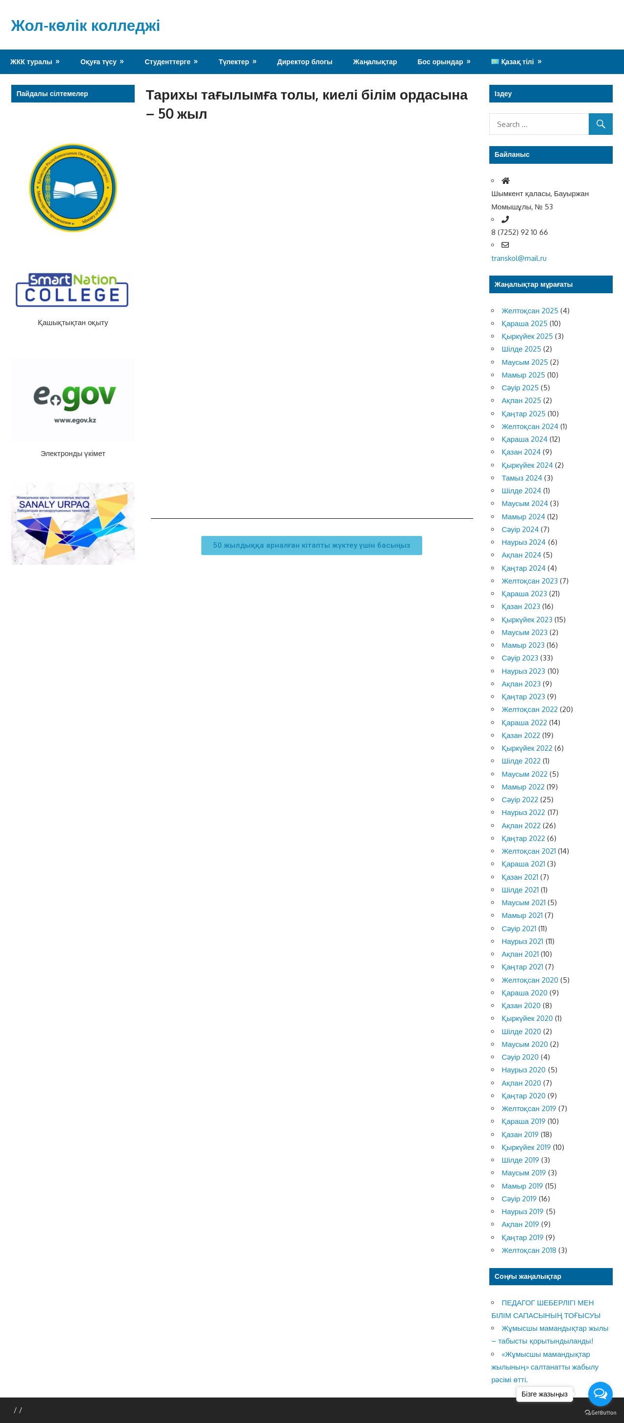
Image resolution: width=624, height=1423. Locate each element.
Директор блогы (305, 61)
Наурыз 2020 (524, 1069)
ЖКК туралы (31, 61)
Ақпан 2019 (520, 1224)
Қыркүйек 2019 (526, 1147)
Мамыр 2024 (523, 516)
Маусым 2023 (525, 632)
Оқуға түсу (98, 61)
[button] (311, 545)
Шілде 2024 (521, 490)
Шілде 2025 (521, 349)
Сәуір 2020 (520, 1057)
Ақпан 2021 (520, 954)
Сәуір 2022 (520, 799)
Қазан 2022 (521, 735)
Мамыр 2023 (523, 645)
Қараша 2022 (524, 722)
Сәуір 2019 (519, 1198)
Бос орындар (440, 61)
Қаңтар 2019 (523, 1237)
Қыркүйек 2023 (527, 619)
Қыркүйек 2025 (527, 336)
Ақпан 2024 (521, 554)
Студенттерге (167, 61)
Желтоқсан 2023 (529, 580)
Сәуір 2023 (520, 657)
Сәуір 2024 (520, 529)
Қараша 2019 (523, 1121)
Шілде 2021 (520, 889)
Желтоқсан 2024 (530, 426)
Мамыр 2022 (523, 786)
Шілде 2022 (521, 760)
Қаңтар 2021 (522, 966)
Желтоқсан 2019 (529, 1108)
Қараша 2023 (524, 593)
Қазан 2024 (521, 452)
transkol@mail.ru (519, 258)
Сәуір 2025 (520, 387)
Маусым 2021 (524, 902)
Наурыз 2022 (523, 812)
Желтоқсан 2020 (530, 980)
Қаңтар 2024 (524, 568)
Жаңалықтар (375, 61)
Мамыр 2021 (522, 915)
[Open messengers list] (600, 1394)
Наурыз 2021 (522, 941)
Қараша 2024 (524, 439)
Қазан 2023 (521, 606)
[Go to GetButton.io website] (600, 1413)
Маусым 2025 (525, 362)
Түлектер (233, 61)
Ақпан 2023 (521, 683)
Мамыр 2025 (523, 375)
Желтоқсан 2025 (530, 310)
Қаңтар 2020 (524, 1095)
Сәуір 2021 (519, 928)
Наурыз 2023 (523, 671)
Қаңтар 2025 (524, 413)
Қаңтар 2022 (523, 838)
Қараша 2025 (524, 323)
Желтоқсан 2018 (529, 1250)
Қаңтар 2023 (523, 696)
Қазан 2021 (520, 877)
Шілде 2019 (520, 1160)
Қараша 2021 (523, 863)
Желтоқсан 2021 (528, 851)
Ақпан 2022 (521, 825)
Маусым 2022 (525, 774)
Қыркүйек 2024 (527, 465)
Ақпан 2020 (521, 1083)
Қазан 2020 (521, 1005)
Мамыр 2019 (522, 1186)
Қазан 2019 (520, 1134)
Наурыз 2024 (524, 542)
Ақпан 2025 (521, 400)
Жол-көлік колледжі (87, 25)
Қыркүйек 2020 (527, 1018)
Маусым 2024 (525, 503)
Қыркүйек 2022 (527, 748)
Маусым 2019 (524, 1172)
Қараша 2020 (524, 992)
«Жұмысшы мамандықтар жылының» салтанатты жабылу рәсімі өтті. (545, 1367)
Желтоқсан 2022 (529, 709)
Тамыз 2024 (522, 478)
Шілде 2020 (521, 1031)
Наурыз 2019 (523, 1211)
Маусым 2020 (525, 1044)
